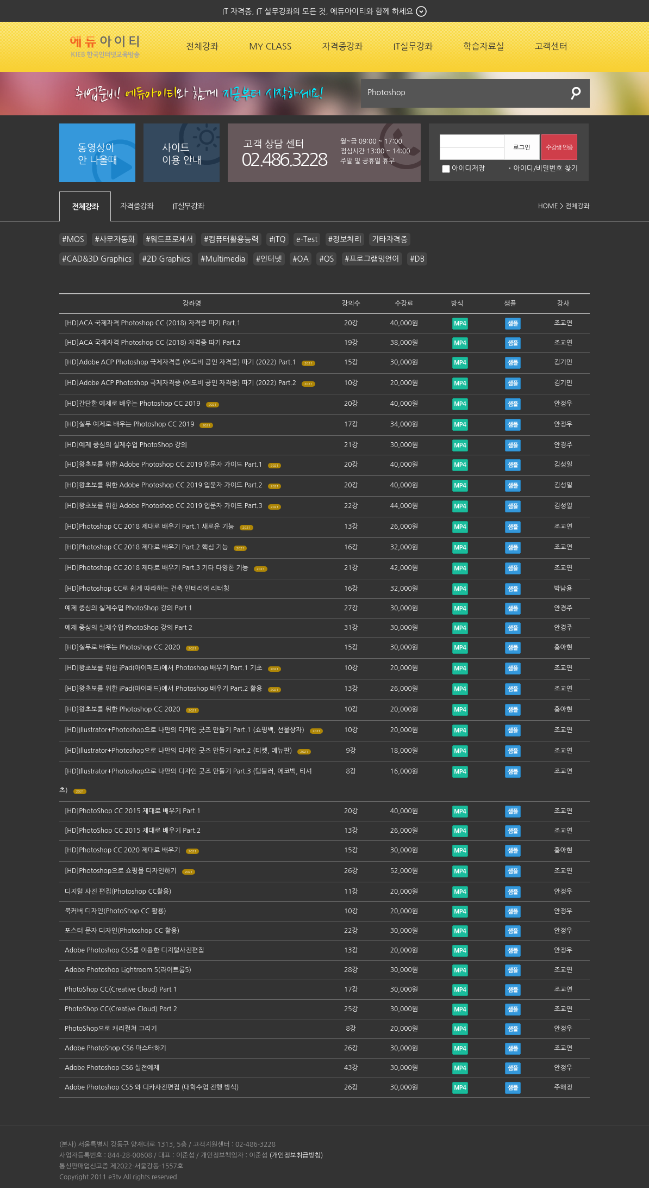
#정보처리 (344, 239)
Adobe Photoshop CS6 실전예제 (112, 1068)
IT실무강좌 (413, 46)
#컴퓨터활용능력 (231, 239)
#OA (300, 259)
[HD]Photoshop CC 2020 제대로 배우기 (122, 850)
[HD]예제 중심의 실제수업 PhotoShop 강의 (126, 445)
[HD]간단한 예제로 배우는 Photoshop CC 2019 (133, 403)
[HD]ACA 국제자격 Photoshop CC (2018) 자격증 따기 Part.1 (153, 323)
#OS (326, 259)
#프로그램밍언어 (372, 259)
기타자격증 (390, 239)
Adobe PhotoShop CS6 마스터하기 (115, 1048)
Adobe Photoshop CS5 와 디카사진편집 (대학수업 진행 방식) (152, 1087)
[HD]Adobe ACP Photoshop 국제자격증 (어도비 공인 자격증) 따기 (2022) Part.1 (180, 362)
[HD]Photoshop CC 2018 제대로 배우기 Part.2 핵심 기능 (146, 547)
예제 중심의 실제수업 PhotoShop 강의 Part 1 (128, 608)
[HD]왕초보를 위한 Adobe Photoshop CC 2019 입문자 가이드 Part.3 (164, 506)
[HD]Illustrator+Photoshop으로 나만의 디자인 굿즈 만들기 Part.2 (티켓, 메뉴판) (178, 750)
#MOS (73, 239)
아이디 (523, 168)
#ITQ (277, 239)
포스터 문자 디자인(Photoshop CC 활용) (122, 930)
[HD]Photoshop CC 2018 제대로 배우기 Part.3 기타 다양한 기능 (156, 568)
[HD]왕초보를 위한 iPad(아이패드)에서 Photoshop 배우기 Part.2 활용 (164, 688)
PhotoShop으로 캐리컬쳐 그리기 (111, 1028)
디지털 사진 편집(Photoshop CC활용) (118, 891)
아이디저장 (463, 168)
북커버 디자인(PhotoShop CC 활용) (115, 911)
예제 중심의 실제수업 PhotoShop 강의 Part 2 (128, 627)
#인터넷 (269, 259)
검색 (576, 93)
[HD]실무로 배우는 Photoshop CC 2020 (122, 647)
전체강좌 (202, 46)
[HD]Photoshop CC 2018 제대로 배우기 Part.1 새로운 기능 (149, 526)
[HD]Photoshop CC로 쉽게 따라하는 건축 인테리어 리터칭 (147, 588)
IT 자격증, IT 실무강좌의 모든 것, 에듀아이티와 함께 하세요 (317, 11)
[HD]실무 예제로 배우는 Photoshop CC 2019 (129, 424)
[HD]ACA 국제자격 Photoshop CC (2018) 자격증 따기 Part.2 (153, 342)
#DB (417, 259)
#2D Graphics (166, 259)
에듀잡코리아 (105, 47)
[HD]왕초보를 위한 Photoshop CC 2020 (122, 709)
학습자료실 (483, 46)
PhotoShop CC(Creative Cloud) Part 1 (121, 989)
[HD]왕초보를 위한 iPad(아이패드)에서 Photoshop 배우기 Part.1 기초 (164, 668)
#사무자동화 (115, 239)
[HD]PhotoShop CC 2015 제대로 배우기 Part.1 (133, 811)
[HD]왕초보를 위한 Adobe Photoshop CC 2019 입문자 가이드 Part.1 (164, 464)
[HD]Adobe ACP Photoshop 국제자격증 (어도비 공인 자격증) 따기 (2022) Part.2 (180, 383)
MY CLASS (270, 46)
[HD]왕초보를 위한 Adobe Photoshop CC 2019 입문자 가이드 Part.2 (164, 485)
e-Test (306, 239)
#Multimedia (223, 259)
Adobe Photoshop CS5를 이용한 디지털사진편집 (134, 950)
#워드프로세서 (169, 239)
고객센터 (551, 46)
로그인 (521, 148)
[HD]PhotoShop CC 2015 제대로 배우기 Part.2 (133, 830)
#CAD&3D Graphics (97, 259)
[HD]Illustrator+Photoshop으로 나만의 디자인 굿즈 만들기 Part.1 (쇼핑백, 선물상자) (184, 730)
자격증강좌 (342, 46)
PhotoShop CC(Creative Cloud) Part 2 (121, 1009)
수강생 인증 (559, 148)
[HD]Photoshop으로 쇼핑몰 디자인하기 (121, 871)
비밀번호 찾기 (557, 168)
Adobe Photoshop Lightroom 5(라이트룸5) (128, 970)
